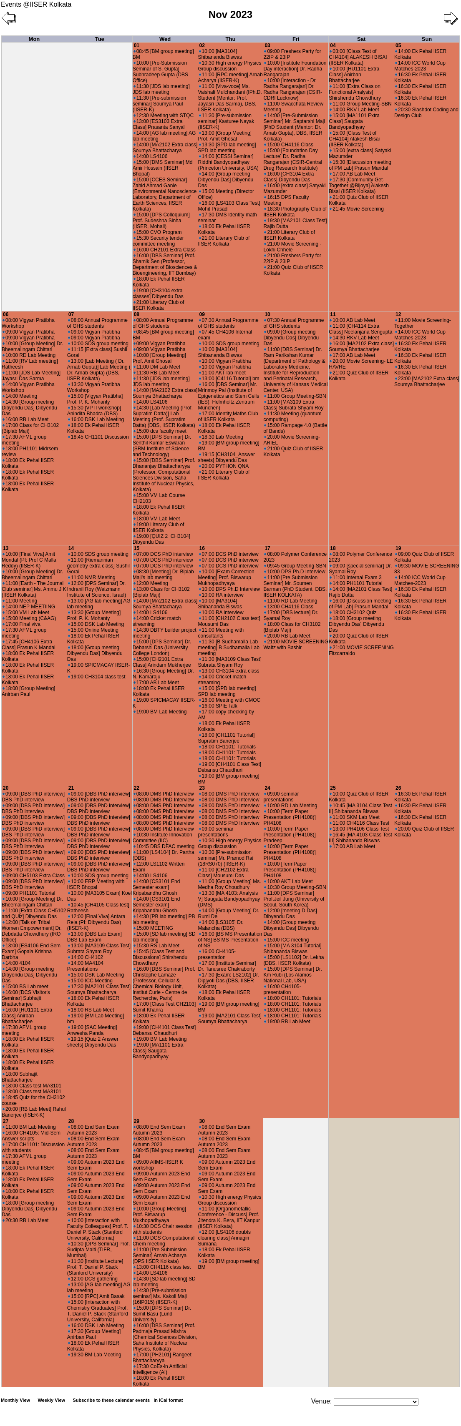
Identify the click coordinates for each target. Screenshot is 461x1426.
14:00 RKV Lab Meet (354, 110)
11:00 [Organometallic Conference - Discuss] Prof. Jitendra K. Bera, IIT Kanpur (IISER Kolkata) (229, 1217)
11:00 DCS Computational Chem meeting (163, 1241)
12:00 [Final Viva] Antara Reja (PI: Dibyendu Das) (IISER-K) (96, 922)
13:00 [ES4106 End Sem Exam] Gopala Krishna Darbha (31, 951)
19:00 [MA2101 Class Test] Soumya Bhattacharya (230, 1018)
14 (71, 548)
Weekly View (51, 1400)
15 (136, 548)
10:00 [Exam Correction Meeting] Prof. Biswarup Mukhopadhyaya (226, 577)
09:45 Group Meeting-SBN (295, 566)
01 (136, 45)
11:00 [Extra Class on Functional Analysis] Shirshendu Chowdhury (355, 92)
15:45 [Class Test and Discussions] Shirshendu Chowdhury (160, 957)
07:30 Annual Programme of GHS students (228, 323)
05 (398, 45)
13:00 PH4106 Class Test (359, 829)
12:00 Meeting (151, 583)
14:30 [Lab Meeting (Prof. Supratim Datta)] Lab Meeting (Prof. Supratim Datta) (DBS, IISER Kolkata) (164, 416)
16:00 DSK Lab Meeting (96, 419)
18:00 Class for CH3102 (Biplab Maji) (291, 627)
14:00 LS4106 (151, 156)
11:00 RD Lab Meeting (290, 601)
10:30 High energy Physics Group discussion (230, 66)
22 (136, 788)
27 (5, 1121)
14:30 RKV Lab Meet (354, 338)
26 (398, 788)
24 (267, 788)
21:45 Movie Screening (357, 209)
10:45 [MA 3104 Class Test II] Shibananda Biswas (360, 808)
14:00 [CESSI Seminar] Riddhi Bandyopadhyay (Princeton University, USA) (228, 162)
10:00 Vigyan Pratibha (225, 361)
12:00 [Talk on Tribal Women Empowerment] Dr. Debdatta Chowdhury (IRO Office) (32, 931)
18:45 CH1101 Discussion (98, 437)
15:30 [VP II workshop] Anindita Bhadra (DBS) (94, 411)
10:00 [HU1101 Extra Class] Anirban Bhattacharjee (354, 74)
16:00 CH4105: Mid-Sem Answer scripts (31, 1136)
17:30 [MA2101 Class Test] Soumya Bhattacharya (99, 989)
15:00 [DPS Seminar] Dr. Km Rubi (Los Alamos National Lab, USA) (292, 975)
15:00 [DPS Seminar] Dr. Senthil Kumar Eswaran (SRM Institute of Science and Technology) (162, 445)
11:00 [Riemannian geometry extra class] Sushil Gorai (98, 566)
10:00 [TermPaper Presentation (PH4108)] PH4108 (289, 870)
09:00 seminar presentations (216, 832)
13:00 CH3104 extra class (229, 671)
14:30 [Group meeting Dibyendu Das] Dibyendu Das (29, 408)
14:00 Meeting (20, 396)
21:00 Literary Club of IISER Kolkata (158, 305)
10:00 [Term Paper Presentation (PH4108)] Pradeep (289, 835)
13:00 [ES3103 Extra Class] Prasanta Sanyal (159, 124)
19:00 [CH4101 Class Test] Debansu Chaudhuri (230, 767)
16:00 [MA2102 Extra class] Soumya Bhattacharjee (361, 346)
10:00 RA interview (221, 595)
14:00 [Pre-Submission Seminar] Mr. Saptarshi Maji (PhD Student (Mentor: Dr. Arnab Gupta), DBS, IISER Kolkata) (294, 127)
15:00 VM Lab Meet (26, 612)
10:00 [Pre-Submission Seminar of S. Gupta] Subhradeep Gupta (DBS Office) (160, 71)
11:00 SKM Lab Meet (355, 817)
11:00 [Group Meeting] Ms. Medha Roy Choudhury (229, 884)
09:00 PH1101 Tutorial (29, 893)
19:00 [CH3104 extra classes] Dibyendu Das (158, 293)
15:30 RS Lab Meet (156, 946)
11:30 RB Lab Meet (156, 373)
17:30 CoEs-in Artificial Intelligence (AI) (160, 1369)
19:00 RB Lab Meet (287, 1021)
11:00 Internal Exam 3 (355, 577)
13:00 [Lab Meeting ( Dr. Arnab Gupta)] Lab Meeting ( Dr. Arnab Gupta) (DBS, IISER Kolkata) (99, 370)
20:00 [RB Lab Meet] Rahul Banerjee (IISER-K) (34, 1112)
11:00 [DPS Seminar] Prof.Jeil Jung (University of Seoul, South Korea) (293, 899)
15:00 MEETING (153, 928)
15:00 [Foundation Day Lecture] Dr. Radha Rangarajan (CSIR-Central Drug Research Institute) (292, 159)
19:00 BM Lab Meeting (160, 712)
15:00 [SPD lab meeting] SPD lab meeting (227, 691)
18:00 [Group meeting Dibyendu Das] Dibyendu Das (95, 653)
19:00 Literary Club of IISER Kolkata (158, 527)
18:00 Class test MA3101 (32, 1086)
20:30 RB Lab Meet (25, 1220)
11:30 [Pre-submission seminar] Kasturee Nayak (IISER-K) (226, 121)
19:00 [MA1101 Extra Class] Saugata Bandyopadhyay (158, 1050)
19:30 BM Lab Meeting (94, 1355)
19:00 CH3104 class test (97, 677)
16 (202, 548)
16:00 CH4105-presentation (217, 954)
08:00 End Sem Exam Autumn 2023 (93, 1130)
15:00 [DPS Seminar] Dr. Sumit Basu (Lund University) (162, 1314)
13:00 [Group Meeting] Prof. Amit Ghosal (225, 136)
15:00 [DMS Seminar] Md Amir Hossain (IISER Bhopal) (163, 168)
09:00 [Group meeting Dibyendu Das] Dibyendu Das (291, 337)
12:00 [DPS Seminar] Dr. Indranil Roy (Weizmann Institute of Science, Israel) (96, 589)
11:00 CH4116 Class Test (359, 823)
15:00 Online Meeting (93, 630)
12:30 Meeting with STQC (164, 115)
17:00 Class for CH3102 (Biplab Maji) (30, 428)
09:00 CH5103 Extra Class (34, 876)
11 (332, 314)
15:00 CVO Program (158, 232)
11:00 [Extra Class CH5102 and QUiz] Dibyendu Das (34, 913)
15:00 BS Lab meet (25, 986)
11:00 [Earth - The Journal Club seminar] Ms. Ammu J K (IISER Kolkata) (34, 589)
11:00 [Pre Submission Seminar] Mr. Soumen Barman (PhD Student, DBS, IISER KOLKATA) (295, 586)
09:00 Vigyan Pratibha (29, 332)
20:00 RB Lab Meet (287, 636)
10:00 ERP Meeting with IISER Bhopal (96, 884)
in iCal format (168, 1400)
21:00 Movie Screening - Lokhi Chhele (292, 247)
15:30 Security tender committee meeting (158, 241)
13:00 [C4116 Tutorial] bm (229, 379)
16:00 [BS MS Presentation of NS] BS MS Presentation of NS (230, 940)
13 (5, 548)
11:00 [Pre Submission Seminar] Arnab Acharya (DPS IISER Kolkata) (160, 1255)
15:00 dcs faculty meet (160, 431)
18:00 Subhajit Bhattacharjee (20, 1077)
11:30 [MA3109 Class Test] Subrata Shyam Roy (230, 662)
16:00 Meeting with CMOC (230, 700)
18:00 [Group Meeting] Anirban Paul (28, 691)
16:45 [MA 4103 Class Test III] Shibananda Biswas (360, 838)
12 (398, 314)
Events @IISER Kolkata (36, 4)
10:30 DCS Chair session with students (163, 1229)
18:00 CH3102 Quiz (353, 612)
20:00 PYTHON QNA (224, 466)
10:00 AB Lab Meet (352, 320)
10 (267, 314)
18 (332, 548)
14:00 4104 (16, 963)
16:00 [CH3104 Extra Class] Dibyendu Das (288, 177)
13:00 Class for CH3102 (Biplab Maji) (161, 592)
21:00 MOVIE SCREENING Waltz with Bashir (295, 644)
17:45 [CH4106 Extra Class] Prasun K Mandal (28, 644)
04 (332, 45)
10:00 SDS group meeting (98, 343)
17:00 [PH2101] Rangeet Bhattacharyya (162, 1357)
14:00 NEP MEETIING (29, 607)
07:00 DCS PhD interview (163, 554)
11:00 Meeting (20, 601)
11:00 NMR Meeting (92, 577)
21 (71, 788)
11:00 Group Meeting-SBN (360, 104)
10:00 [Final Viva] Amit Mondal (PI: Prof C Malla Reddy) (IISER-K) (29, 560)
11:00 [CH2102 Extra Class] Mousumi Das (223, 873)
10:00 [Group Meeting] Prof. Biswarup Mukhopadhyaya (159, 1214)
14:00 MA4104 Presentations (85, 966)
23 (202, 788)
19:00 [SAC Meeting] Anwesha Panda (92, 1030)
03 (267, 45)
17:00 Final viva (21, 624)
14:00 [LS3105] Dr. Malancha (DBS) (221, 925)
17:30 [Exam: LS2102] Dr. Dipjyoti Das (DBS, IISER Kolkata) (228, 980)
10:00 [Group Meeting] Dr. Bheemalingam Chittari (32, 346)
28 (71, 1121)
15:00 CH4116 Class (288, 145)
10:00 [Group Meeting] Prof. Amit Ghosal (159, 358)
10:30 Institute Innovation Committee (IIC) (162, 838)
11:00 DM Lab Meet (157, 367)
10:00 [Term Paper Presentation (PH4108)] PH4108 (289, 817)
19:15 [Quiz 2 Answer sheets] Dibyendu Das (92, 1042)
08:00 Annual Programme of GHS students (97, 323)
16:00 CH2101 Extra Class (165, 250)
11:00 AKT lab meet (222, 373)
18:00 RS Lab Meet (91, 1010)
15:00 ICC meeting (286, 940)
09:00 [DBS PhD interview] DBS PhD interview (33, 797)
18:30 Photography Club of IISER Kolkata (295, 212)
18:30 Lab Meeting (221, 437)
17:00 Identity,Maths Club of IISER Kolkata (228, 416)
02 (202, 45)
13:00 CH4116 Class (288, 607)
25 (332, 788)
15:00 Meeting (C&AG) (29, 618)
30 (202, 1121)
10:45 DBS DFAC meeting (164, 846)
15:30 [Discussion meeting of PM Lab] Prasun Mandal (360, 165)
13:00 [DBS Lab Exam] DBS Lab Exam (94, 937)
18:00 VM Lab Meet (157, 519)
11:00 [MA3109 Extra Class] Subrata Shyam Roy (293, 405)
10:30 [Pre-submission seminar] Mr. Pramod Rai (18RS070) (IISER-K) (226, 858)
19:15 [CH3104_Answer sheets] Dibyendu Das (226, 457)
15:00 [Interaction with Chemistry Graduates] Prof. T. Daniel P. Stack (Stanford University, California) (97, 1311)
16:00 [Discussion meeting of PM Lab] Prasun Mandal (360, 604)
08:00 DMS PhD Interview (164, 794)
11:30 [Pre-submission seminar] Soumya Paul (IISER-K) (159, 104)
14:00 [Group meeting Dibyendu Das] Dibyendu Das (226, 179)
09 (202, 314)
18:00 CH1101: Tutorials (227, 747)
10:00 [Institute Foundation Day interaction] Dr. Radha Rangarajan (294, 69)
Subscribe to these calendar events (128, 1400)
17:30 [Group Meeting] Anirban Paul (94, 1334)
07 (71, 314)
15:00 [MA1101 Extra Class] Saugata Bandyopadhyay (354, 121)
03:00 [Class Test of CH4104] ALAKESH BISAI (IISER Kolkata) (358, 57)
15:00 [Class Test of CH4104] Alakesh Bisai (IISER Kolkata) (354, 139)
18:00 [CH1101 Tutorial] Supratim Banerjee (226, 738)
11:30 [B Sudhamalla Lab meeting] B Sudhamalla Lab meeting (228, 647)
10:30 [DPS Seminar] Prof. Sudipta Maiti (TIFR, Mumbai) (98, 1249)
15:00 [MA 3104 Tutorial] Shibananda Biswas (292, 948)
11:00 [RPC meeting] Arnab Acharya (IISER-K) (230, 77)
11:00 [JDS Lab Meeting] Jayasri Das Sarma (31, 376)
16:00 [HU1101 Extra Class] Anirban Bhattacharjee (27, 1015)
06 (5, 314)
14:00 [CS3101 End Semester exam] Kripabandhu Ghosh (156, 887)
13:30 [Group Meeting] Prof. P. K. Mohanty (94, 615)
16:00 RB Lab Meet (25, 419)
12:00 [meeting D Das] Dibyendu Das (290, 913)
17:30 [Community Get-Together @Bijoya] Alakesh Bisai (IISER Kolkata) (359, 185)
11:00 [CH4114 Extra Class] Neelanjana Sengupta (360, 329)
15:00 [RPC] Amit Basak (96, 1296)
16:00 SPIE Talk (218, 706)
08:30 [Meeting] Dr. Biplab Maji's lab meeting (163, 574)
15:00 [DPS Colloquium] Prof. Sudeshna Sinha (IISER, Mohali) (161, 220)
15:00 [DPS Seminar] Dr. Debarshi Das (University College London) (162, 647)
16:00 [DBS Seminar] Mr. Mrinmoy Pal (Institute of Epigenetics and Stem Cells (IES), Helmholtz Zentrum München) (228, 396)
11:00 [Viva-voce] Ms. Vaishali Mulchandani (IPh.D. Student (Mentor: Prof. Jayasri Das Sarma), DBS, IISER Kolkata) (230, 98)
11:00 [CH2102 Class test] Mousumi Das (229, 621)
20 (5, 788)
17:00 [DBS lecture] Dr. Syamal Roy (290, 615)
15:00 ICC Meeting (90, 981)
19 (398, 548)
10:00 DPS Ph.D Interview (229, 589)
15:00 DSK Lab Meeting (96, 624)
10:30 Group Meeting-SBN (295, 887)
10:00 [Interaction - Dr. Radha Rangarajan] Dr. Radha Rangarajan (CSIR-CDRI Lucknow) (292, 89)
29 (136, 1121)
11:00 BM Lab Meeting (29, 1127)
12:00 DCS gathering (93, 1279)
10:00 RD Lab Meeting (29, 355)
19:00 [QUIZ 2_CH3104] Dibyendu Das (161, 539)
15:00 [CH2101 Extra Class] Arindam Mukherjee (162, 662)
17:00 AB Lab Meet (352, 174)
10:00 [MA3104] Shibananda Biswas (220, 54)
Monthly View (15, 1400)
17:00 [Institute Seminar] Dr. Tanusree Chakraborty (227, 966)
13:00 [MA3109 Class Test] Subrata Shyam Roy (99, 948)
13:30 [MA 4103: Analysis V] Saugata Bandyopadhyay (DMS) (229, 899)
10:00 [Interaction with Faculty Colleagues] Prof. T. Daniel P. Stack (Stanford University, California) (97, 1229)
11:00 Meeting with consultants (221, 633)
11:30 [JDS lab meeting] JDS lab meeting (161, 89)
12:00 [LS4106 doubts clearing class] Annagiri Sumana (224, 1238)
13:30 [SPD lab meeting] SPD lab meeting (227, 147)
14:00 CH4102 (85, 957)
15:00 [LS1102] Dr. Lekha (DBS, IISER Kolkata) (293, 960)
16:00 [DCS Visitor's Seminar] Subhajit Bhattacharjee (26, 998)
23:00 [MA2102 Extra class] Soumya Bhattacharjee (426, 381)
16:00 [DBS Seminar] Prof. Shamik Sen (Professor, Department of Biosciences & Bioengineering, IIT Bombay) (165, 264)
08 (136, 314)
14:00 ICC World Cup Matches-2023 (420, 66)
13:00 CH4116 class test (162, 1267)
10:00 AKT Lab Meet (288, 881)
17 (267, 548)
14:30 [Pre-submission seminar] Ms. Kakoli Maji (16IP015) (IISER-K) (160, 1296)
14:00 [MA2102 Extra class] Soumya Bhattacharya (165, 147)
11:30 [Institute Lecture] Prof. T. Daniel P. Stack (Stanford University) (95, 1267)
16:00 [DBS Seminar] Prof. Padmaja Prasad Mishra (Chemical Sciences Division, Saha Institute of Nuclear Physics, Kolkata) (165, 1337)
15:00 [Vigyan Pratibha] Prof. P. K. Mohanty (95, 399)
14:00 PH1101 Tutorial (356, 583)
